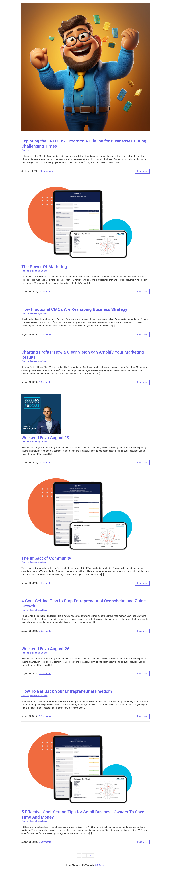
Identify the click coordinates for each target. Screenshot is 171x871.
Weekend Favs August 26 (45, 648)
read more (142, 171)
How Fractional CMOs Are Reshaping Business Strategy (74, 309)
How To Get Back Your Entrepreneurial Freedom (66, 691)
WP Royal (99, 865)
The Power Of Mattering (44, 266)
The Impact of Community (46, 558)
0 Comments (47, 171)
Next (90, 855)
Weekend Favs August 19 (45, 437)
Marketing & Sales (38, 271)
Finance (25, 150)
